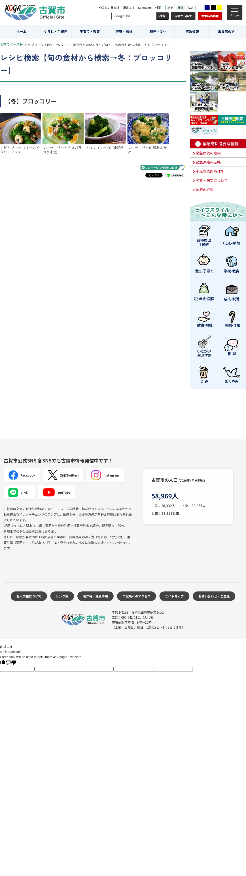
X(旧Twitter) (63, 475)
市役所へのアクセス (137, 596)
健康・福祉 (124, 31)
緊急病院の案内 (208, 153)
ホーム (22, 31)
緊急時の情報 (210, 16)
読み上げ (128, 7)
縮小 (170, 7)
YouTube (57, 492)
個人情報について (28, 596)
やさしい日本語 (109, 7)
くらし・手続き (55, 31)
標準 (180, 7)
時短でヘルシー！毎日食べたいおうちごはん (79, 44)
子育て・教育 (90, 31)
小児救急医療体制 (210, 171)
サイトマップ (174, 596)
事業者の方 (226, 31)
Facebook (21, 475)
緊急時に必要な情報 (218, 143)
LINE (18, 492)
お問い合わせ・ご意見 (214, 596)
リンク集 (62, 596)
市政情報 (192, 31)
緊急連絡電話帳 (208, 162)
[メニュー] (234, 12)
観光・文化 (158, 31)
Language (145, 7)
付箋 (158, 7)
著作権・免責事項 (95, 596)
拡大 (190, 7)
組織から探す (183, 16)
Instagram (105, 475)
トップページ (34, 44)
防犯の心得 (205, 189)
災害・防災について (212, 180)
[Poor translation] (11, 663)
